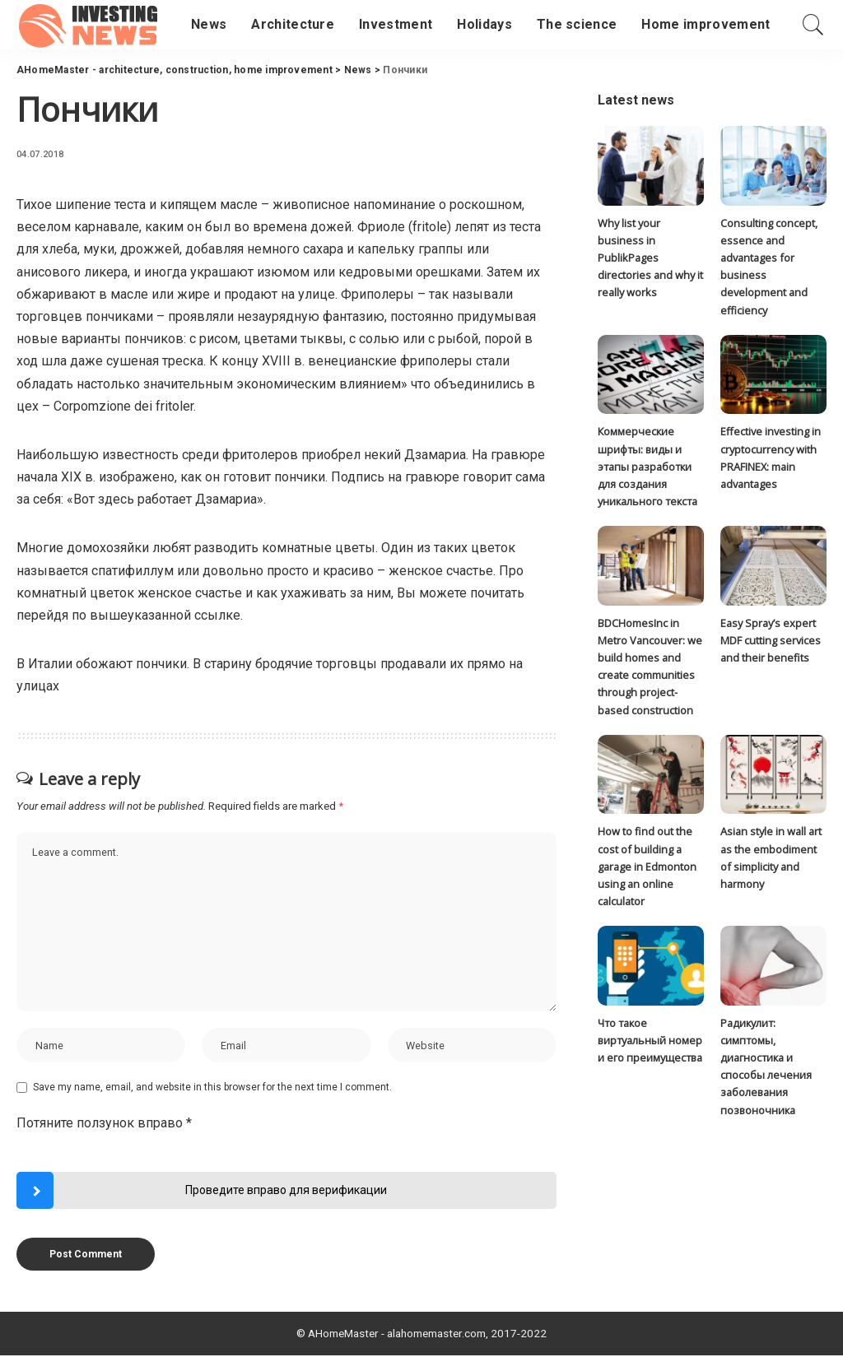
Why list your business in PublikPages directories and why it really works (650, 258)
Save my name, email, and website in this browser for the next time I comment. (212, 1088)
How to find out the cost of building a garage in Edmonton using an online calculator (647, 868)
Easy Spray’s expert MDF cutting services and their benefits (770, 642)
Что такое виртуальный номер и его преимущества (650, 1044)
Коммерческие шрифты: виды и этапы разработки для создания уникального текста (647, 467)
